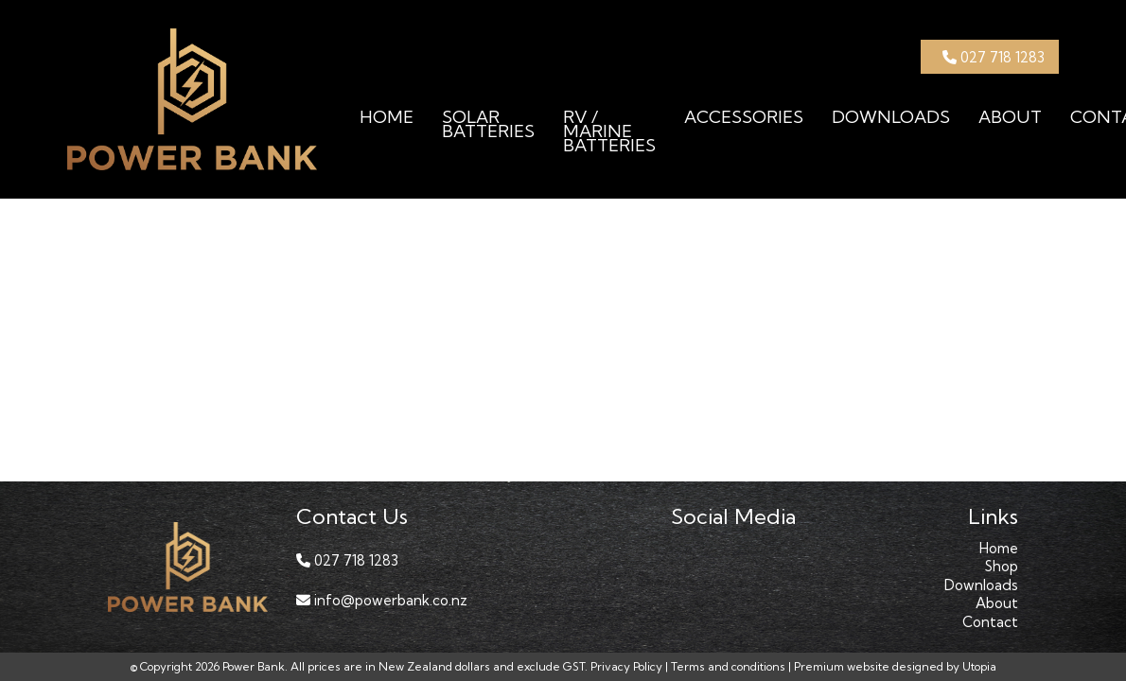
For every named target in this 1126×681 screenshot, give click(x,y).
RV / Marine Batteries (609, 131)
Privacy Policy (626, 667)
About (1010, 117)
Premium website (841, 667)
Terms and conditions (728, 667)
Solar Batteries (488, 124)
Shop (1001, 567)
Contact (990, 622)
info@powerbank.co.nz (381, 601)
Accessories (743, 117)
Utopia (979, 667)
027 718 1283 (993, 57)
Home (386, 117)
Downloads (891, 117)
